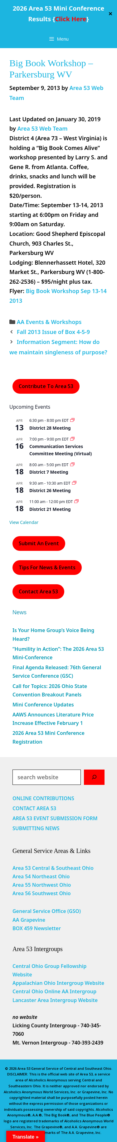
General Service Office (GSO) (46, 911)
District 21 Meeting (50, 509)
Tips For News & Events (47, 567)
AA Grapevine (28, 919)
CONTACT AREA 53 (34, 808)
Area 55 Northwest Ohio (41, 884)
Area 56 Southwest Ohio (41, 893)
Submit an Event (39, 543)
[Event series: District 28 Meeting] (72, 420)
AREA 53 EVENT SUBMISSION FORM (55, 818)
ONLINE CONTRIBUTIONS (43, 798)
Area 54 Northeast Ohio (41, 876)
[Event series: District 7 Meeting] (72, 464)
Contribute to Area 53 (46, 386)
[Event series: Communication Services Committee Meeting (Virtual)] (72, 439)
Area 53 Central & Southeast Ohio (53, 868)
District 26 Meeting (50, 490)
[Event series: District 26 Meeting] (74, 483)
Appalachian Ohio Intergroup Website (58, 983)
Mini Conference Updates (43, 704)
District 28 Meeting (50, 428)
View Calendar (23, 522)
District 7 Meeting (48, 472)
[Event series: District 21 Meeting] (76, 501)
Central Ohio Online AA (41, 991)
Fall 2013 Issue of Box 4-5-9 (53, 332)
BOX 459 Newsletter (36, 928)
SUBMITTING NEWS (36, 828)
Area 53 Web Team (42, 128)
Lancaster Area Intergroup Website (55, 1000)
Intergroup (83, 991)
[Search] (94, 777)
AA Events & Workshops (49, 322)
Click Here (70, 19)
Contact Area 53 (38, 591)
